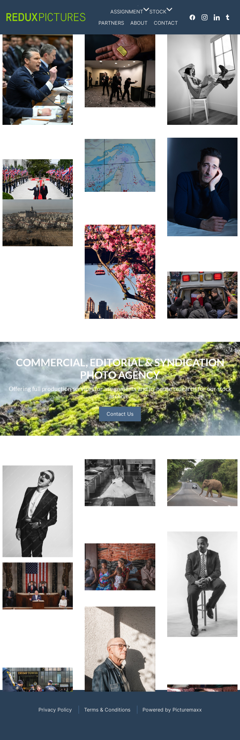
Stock (159, 11)
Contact (166, 23)
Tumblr (227, 17)
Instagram (205, 17)
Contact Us (120, 441)
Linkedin (217, 17)
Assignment (128, 11)
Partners (111, 23)
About (139, 23)
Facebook (192, 17)
